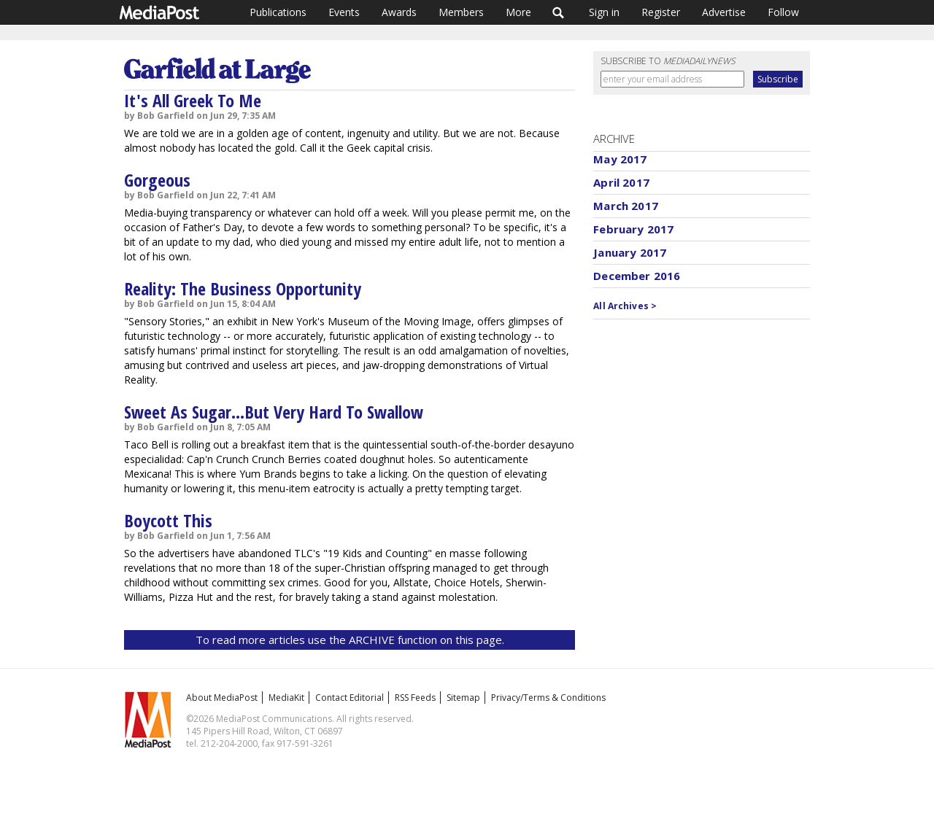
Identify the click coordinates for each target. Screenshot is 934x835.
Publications (278, 12)
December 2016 (636, 275)
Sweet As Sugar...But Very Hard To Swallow (273, 412)
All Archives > (625, 306)
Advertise (724, 12)
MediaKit (286, 697)
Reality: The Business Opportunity (242, 288)
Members (461, 12)
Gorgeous (157, 180)
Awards (399, 12)
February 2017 (633, 229)
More (518, 12)
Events (344, 12)
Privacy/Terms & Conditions (548, 697)
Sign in (604, 12)
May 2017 (620, 159)
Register (660, 12)
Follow (783, 12)
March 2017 (625, 205)
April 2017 (621, 182)
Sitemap (463, 697)
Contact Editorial (349, 697)
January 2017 (629, 252)
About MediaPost (222, 697)
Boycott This (168, 520)
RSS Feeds (415, 697)
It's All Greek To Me (192, 100)
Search (558, 12)
